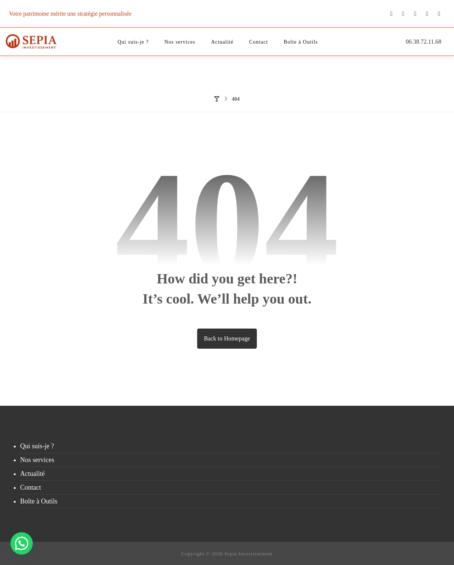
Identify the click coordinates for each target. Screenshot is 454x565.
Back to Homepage (227, 338)
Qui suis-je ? (37, 446)
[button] (22, 543)
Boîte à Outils (38, 501)
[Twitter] (403, 14)
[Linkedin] (427, 14)
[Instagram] (415, 14)
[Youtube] (391, 13)
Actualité (32, 473)
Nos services (37, 460)
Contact (30, 487)
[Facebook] (439, 14)
